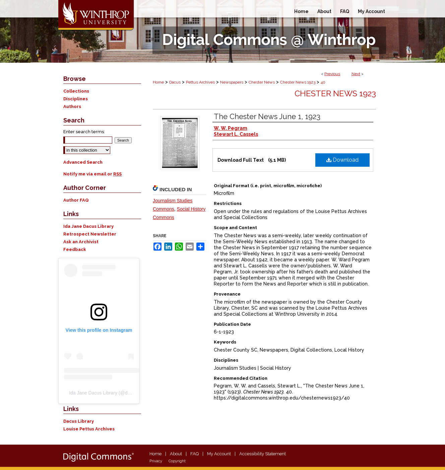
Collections (76, 91)
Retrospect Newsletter (89, 234)
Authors (72, 106)
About (176, 453)
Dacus (175, 82)
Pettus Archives (200, 82)
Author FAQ (76, 200)
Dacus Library (78, 421)
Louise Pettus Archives (89, 428)
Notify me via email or (92, 173)
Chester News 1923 (297, 82)
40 (323, 82)
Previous (332, 73)
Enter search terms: (84, 131)
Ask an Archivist (81, 241)
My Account (219, 453)
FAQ (194, 453)
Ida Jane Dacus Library (88, 226)
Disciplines (75, 98)
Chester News (262, 82)
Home (158, 82)
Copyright (177, 461)
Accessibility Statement (262, 453)
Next (356, 73)
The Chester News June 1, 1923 (267, 116)
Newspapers (231, 82)
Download (342, 160)
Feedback (74, 249)
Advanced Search (83, 162)
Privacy (155, 461)
